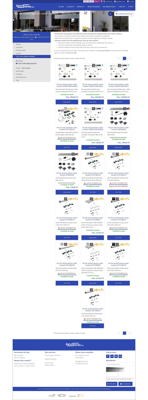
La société (70, 7)
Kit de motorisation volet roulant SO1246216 (118, 264)
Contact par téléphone (104, 50)
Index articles (49, 365)
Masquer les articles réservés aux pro (25, 37)
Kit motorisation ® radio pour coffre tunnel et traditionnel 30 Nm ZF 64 (67, 90)
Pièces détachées (94, 7)
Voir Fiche (67, 147)
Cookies (73, 389)
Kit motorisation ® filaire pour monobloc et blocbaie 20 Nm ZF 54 (92, 90)
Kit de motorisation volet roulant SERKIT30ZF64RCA (66, 85)
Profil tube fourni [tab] (19, 77)
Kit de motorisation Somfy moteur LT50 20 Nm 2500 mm (92, 315)
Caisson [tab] (17, 53)
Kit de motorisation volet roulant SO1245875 (92, 264)
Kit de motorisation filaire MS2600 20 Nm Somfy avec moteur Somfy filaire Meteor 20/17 (91, 225)
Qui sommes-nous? (82, 355)
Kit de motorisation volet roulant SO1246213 (67, 219)
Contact (122, 7)
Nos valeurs (79, 358)
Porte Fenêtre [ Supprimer (26, 63)
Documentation (109, 7)
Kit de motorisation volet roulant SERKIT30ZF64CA (118, 85)
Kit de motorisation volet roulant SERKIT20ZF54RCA (92, 128)
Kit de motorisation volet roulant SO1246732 (67, 128)
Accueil (61, 7)
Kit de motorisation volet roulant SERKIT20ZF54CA (92, 85)
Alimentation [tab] (18, 71)
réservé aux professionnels (66, 139)
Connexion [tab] (18, 47)
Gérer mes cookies (81, 389)
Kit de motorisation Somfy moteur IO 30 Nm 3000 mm (117, 179)
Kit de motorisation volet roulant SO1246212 (92, 310)
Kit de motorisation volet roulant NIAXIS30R (118, 128)
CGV (38, 389)
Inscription (125, 384)
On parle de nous (81, 364)
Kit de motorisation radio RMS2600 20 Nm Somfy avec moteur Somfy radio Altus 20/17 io (92, 270)
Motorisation (18, 29)
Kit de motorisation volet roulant (34, 29)
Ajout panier (67, 102)
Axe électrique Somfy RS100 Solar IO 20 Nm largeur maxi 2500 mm (67, 134)
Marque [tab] (17, 44)
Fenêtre (19, 61)
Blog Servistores (51, 359)
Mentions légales (64, 389)
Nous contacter (19, 358)
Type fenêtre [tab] (24, 56)
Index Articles (55, 389)
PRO (131, 7)
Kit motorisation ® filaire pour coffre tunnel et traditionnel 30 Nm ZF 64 (118, 90)
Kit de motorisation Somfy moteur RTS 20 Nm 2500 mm (117, 224)
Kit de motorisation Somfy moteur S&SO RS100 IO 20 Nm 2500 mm (92, 179)
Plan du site (49, 363)
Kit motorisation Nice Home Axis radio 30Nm (117, 134)
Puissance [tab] (18, 74)
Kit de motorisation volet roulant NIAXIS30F (67, 174)
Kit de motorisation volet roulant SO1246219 (118, 174)
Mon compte (18, 355)
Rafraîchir (111, 384)
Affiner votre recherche (31, 35)
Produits (81, 7)
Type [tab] (16, 80)
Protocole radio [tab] (19, 50)
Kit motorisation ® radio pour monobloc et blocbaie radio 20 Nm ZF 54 (92, 135)
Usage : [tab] (23, 68)
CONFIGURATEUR (124, 14)
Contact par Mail (71, 53)
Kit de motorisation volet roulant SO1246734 (92, 174)
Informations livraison (53, 355)
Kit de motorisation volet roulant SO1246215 (118, 219)
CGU (42, 389)
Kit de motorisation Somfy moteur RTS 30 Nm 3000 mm (117, 269)
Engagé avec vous (81, 361)
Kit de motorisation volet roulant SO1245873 (92, 219)
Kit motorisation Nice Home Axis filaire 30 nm (66, 179)
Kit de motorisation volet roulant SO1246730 (67, 264)
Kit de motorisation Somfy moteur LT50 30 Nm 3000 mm (66, 224)
